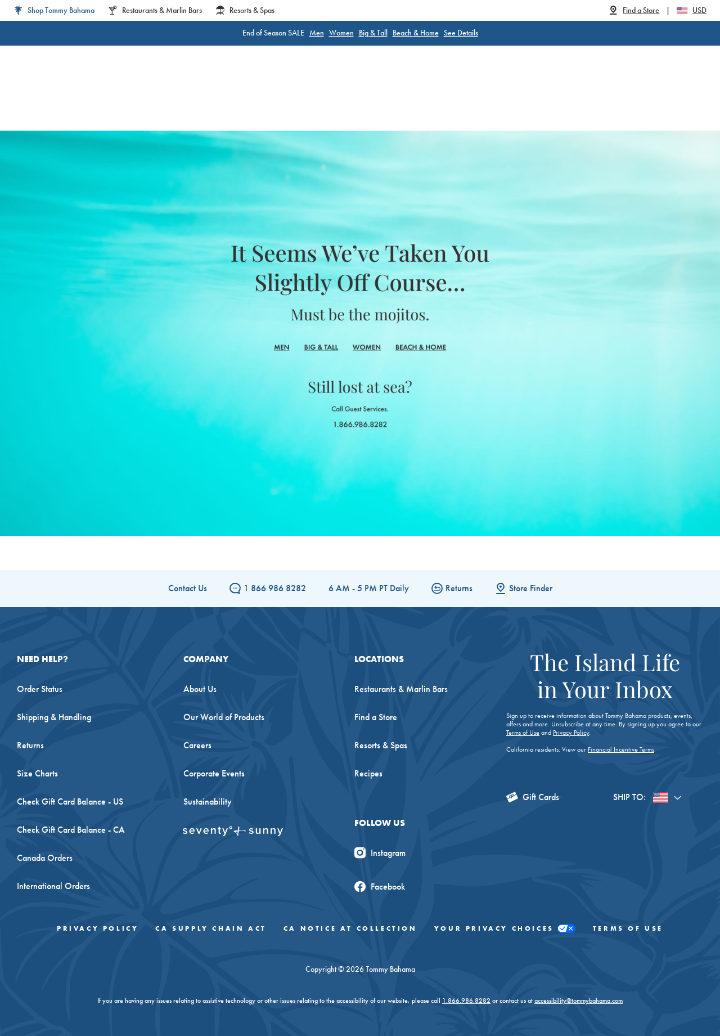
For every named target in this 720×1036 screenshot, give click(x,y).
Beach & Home (416, 33)
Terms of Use (522, 732)
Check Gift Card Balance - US (70, 801)
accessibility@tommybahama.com (578, 1000)
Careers (197, 745)
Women (341, 33)
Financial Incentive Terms (621, 749)
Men (316, 33)
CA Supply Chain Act (210, 928)
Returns (451, 588)
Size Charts (37, 773)
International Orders (53, 886)
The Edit (452, 101)
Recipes (368, 773)
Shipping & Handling (54, 717)
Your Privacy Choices (505, 929)
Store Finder (523, 588)
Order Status (39, 689)
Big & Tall (373, 33)
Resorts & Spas (380, 745)
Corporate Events (214, 773)
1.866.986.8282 (466, 1000)
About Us (200, 689)
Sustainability (207, 801)
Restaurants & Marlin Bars (401, 689)
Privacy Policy (571, 732)
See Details (461, 33)
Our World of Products (223, 717)
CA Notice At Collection (350, 928)
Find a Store (375, 717)
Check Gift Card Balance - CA (71, 830)
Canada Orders (45, 858)
